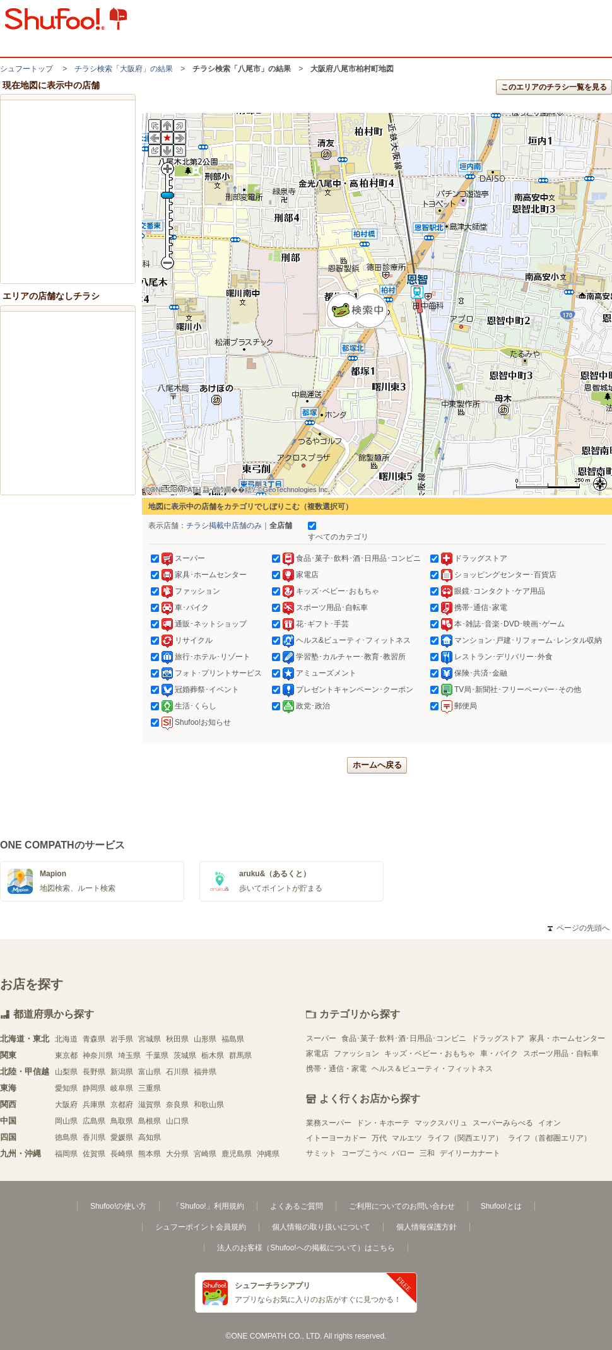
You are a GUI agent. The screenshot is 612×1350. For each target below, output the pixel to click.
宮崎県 (205, 1153)
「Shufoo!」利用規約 (208, 1206)
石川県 (177, 1071)
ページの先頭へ (578, 928)
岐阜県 (121, 1088)
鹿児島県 (236, 1153)
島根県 (149, 1121)
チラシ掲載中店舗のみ (224, 525)
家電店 (317, 1053)
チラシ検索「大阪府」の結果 (123, 68)
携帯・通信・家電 (336, 1068)
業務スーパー (328, 1122)
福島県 (232, 1039)
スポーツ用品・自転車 (561, 1053)
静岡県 (94, 1088)
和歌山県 (209, 1104)
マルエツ (407, 1138)
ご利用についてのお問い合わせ (402, 1206)
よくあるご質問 (296, 1206)
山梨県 (66, 1071)
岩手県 (121, 1039)
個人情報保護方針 (426, 1227)
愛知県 (66, 1088)
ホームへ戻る (377, 765)
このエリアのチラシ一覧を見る (554, 87)
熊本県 (149, 1153)
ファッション (356, 1053)
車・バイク (499, 1053)
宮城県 (149, 1039)
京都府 (121, 1104)
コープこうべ (364, 1153)
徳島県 (66, 1137)
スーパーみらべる (503, 1122)
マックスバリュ (441, 1122)
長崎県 (121, 1153)
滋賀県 (149, 1104)
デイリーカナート (470, 1153)
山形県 (205, 1039)
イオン (549, 1122)
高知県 (149, 1137)
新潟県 (121, 1071)
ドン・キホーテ (382, 1122)
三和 (427, 1153)
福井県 (205, 1071)
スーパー (321, 1038)
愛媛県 (121, 1137)
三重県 (149, 1088)
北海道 (66, 1039)
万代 (379, 1138)
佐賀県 (94, 1153)
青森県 (94, 1039)
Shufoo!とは (501, 1206)
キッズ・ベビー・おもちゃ (429, 1053)
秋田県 (177, 1039)
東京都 (66, 1055)
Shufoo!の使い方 (118, 1206)
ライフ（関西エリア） (465, 1138)
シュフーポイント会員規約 (200, 1227)
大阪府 (66, 1104)
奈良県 (177, 1104)
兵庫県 (94, 1104)
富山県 (149, 1071)
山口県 (177, 1121)
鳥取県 (121, 1121)
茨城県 (185, 1055)
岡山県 (66, 1121)
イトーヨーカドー (336, 1138)
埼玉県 (129, 1055)
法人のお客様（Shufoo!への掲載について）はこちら (305, 1247)
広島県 (94, 1121)
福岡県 (66, 1153)
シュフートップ (26, 68)
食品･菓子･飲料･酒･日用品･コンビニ (403, 1038)
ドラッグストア (497, 1038)
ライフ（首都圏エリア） (549, 1138)
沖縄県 (268, 1153)
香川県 (94, 1137)
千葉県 (157, 1055)
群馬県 (240, 1055)
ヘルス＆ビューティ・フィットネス (432, 1068)
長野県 (94, 1071)
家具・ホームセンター (567, 1038)
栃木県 (212, 1055)
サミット (321, 1153)
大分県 (177, 1153)
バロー (403, 1153)
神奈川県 (98, 1055)
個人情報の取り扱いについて (321, 1227)
